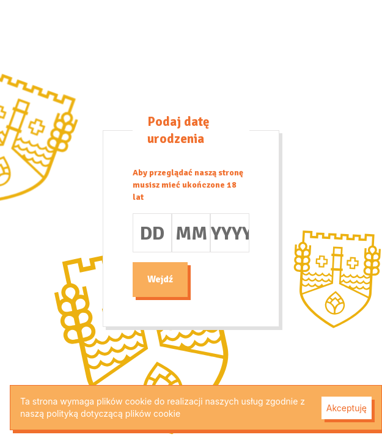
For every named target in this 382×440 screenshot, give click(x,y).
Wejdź (160, 279)
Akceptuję (346, 408)
